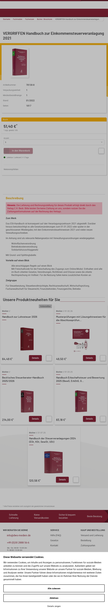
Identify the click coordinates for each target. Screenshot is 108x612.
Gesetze (54, 540)
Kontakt (54, 545)
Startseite (6, 19)
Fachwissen (29, 19)
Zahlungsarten (88, 545)
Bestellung (86, 540)
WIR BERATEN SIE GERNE (15, 530)
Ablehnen (54, 598)
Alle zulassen (54, 588)
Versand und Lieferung (92, 535)
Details (35, 357)
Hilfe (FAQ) (55, 535)
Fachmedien (17, 19)
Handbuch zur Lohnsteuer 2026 (19, 317)
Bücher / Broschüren (44, 19)
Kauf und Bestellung (93, 530)
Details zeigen (54, 606)
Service (54, 530)
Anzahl (6, 138)
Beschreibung (55, 198)
